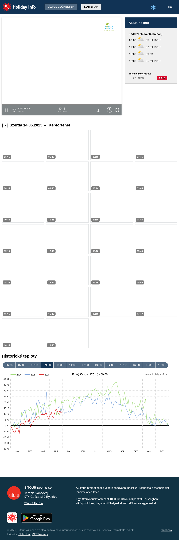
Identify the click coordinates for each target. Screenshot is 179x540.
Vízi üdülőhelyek (61, 6)
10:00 (59, 365)
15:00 (123, 365)
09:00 (47, 365)
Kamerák (91, 6)
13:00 (98, 365)
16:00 (136, 365)
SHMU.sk (24, 534)
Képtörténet (59, 125)
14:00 (110, 365)
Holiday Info (16, 4)
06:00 (9, 365)
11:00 (72, 365)
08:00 (34, 365)
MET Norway (40, 534)
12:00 (85, 365)
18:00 (161, 365)
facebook (166, 530)
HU (170, 6)
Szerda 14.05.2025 (28, 125)
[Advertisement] (151, 100)
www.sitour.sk (33, 503)
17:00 (149, 365)
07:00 (21, 365)
